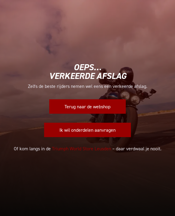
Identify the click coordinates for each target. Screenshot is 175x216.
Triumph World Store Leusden (81, 149)
